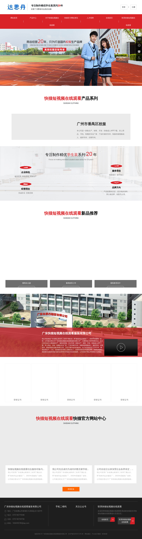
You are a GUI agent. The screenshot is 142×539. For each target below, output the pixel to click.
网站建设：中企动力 (91, 534)
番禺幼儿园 (26, 285)
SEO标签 (104, 534)
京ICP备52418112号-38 (75, 534)
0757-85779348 (18, 515)
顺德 (99, 534)
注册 (133, 7)
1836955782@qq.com (20, 523)
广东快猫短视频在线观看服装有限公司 (66, 333)
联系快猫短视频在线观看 (110, 506)
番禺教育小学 (71, 285)
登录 (124, 7)
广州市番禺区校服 (91, 124)
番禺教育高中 (115, 285)
